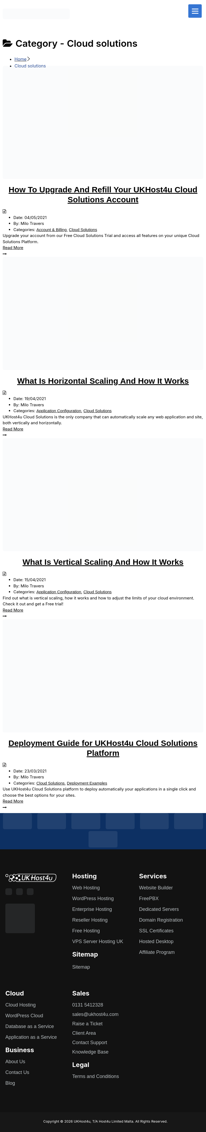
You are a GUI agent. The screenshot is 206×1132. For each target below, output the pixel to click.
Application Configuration (58, 410)
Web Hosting (86, 887)
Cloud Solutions (83, 229)
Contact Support (89, 1042)
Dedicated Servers (159, 909)
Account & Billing (51, 229)
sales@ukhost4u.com (95, 1014)
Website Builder (156, 887)
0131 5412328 (87, 1005)
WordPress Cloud (24, 1015)
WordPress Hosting (93, 898)
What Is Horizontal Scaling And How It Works (103, 380)
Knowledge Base (90, 1052)
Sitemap (81, 967)
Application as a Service (31, 1037)
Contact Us (17, 1072)
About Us (15, 1061)
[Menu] (195, 11)
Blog (10, 1083)
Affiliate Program (157, 952)
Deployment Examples (87, 783)
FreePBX (149, 898)
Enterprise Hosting (92, 909)
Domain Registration (161, 920)
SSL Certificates (156, 930)
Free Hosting (86, 930)
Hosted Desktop (156, 941)
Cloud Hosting (20, 1005)
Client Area (84, 1033)
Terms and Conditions (95, 1076)
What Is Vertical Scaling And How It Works (103, 562)
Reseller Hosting (90, 920)
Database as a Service (29, 1026)
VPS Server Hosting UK (97, 941)
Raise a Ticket (87, 1023)
